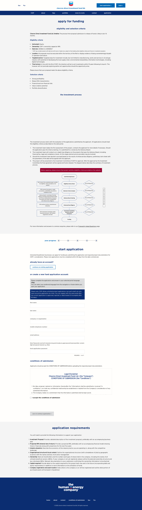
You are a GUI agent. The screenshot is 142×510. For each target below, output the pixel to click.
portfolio (65, 13)
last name (33, 310)
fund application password (38, 348)
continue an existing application (42, 267)
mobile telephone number (38, 327)
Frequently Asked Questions (87, 226)
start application (105, 5)
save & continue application (41, 413)
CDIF (32, 13)
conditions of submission (77, 500)
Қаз (19, 5)
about (43, 13)
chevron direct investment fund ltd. (71, 8)
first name (33, 302)
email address (34, 335)
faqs (53, 13)
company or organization (38, 319)
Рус (24, 5)
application (107, 13)
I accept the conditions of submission (45, 398)
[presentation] (44, 405)
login (120, 5)
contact (94, 13)
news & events (80, 13)
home (48, 500)
